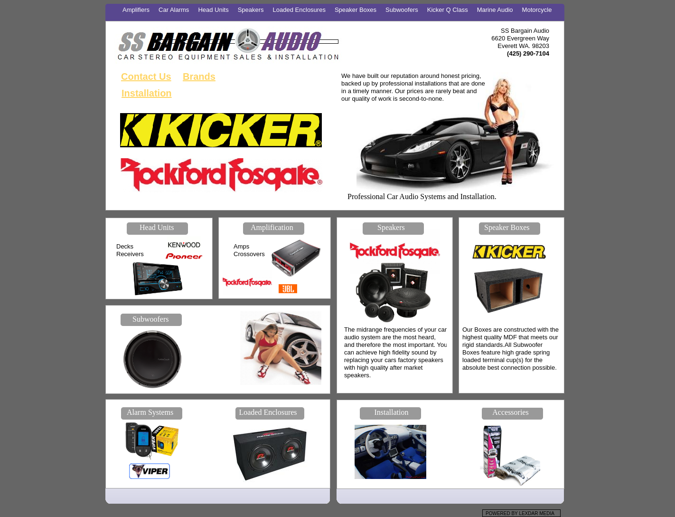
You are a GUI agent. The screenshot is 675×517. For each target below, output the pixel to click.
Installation (147, 93)
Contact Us (146, 76)
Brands (199, 76)
